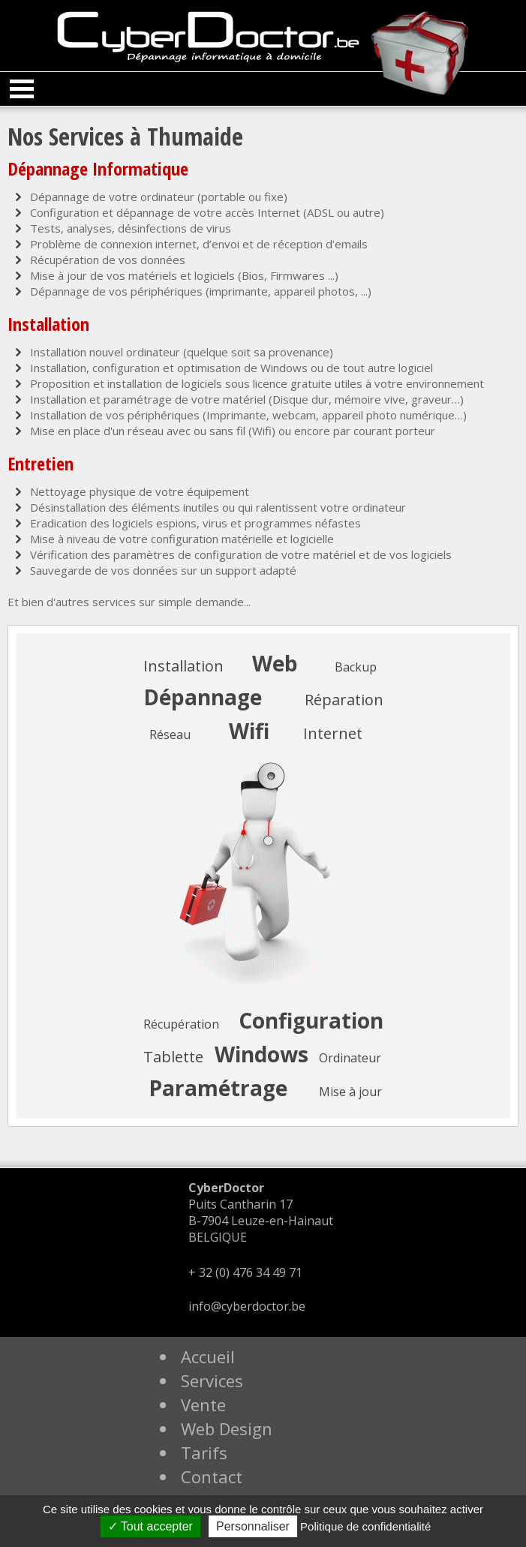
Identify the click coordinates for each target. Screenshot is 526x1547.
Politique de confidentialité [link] (365, 1526)
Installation (183, 666)
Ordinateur (350, 1058)
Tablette (173, 1057)
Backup (356, 667)
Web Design (226, 1428)
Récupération (181, 1024)
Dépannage (202, 697)
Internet (332, 733)
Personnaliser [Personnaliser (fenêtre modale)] (253, 1526)
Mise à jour (350, 1091)
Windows (261, 1054)
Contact (211, 1476)
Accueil (208, 1356)
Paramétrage (218, 1088)
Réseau (170, 734)
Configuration (311, 1020)
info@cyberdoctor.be (246, 1306)
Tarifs (204, 1452)
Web (275, 663)
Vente (203, 1404)
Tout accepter (150, 1526)
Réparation (344, 699)
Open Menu (22, 89)
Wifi (249, 730)
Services (212, 1380)
